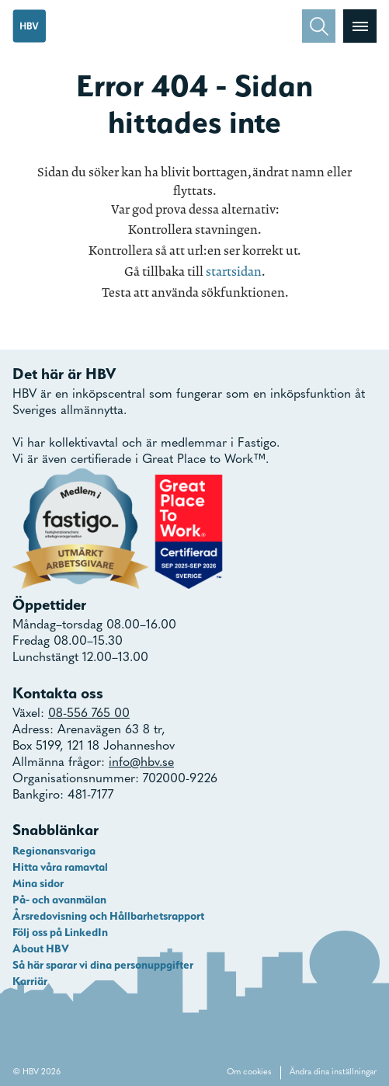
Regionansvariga (54, 851)
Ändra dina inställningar (333, 1072)
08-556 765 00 (89, 714)
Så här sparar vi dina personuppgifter (102, 965)
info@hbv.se (141, 763)
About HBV (40, 948)
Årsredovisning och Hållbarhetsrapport (108, 916)
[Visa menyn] (360, 26)
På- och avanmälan (59, 900)
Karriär (29, 981)
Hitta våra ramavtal (60, 867)
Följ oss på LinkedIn (60, 932)
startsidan (234, 271)
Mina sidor (38, 883)
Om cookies (249, 1072)
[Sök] (318, 26)
